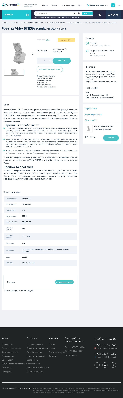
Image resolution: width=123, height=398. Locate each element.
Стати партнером (57, 352)
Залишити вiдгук (64, 282)
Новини (52, 348)
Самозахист (7, 360)
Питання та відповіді (36, 356)
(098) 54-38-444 (105, 354)
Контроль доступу (10, 352)
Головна (7, 23)
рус (118, 5)
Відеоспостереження (73, 17)
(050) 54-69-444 (105, 345)
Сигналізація (7, 344)
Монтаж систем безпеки (38, 367)
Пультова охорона (35, 371)
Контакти (55, 5)
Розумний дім (8, 356)
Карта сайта (32, 360)
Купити (61, 61)
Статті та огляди (68, 5)
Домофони (6, 371)
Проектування (33, 364)
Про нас (45, 5)
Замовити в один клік (49, 69)
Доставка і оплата (35, 344)
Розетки (80, 23)
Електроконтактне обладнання (61, 23)
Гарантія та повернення (37, 348)
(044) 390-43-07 (105, 339)
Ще (80, 5)
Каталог (17, 23)
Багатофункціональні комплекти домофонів (49, 17)
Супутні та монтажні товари (34, 23)
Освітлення (7, 367)
